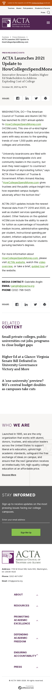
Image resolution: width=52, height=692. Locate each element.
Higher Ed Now (37, 3)
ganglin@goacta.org (22, 285)
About (18, 594)
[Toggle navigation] (48, 22)
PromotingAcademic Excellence (22, 620)
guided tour (38, 266)
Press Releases (18, 37)
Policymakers (28, 8)
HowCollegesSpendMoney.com (23, 124)
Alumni (18, 8)
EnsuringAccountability (25, 654)
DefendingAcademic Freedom (21, 638)
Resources (21, 605)
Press (43, 12)
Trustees (11, 8)
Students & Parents (42, 8)
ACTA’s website (16, 262)
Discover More (9, 475)
